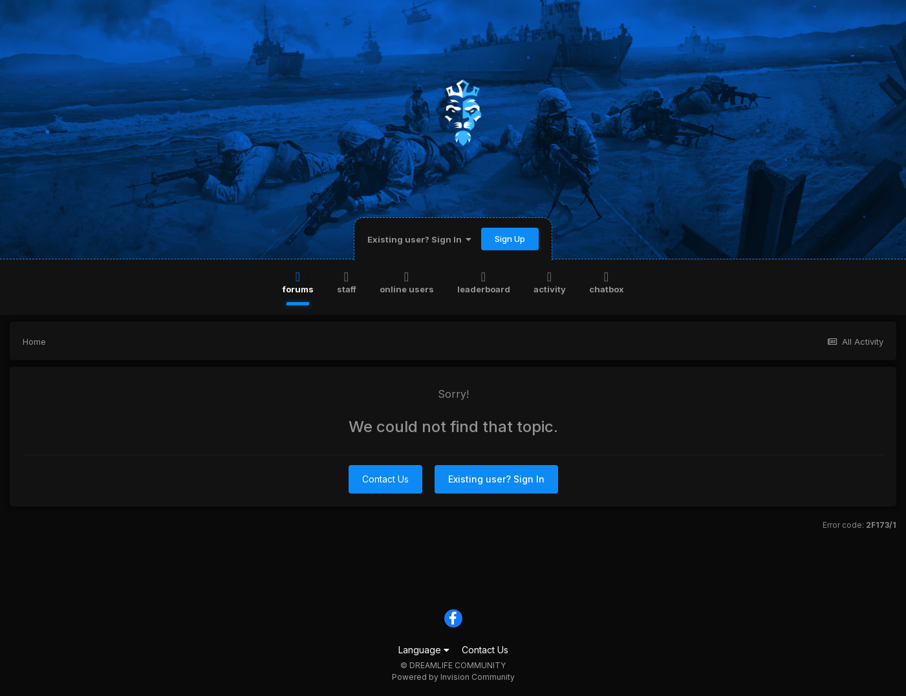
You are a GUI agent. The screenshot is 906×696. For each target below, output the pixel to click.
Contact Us (385, 478)
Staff (346, 281)
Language (423, 649)
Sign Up (510, 239)
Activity (550, 281)
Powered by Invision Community (453, 677)
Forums (298, 281)
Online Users (407, 281)
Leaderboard (483, 281)
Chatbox (606, 281)
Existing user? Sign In (419, 239)
